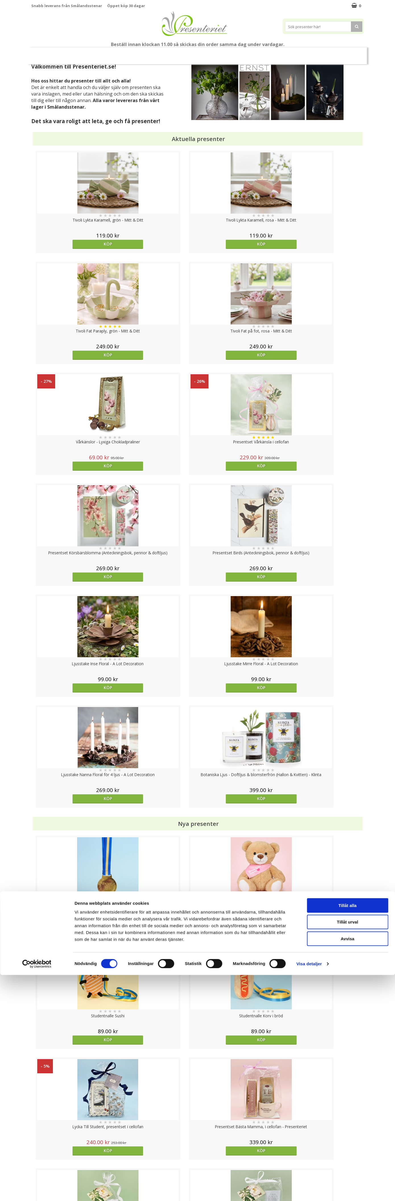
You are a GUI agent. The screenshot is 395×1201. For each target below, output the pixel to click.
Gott (301, 53)
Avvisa (347, 1164)
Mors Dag (73, 53)
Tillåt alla (347, 1131)
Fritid (278, 53)
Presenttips (206, 53)
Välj (72, 948)
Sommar (141, 53)
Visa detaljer (309, 1189)
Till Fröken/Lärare (109, 53)
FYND (347, 53)
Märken (325, 53)
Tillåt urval (347, 1148)
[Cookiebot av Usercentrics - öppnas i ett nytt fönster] (37, 1190)
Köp (73, 244)
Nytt (47, 53)
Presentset (172, 53)
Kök (256, 53)
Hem (235, 53)
